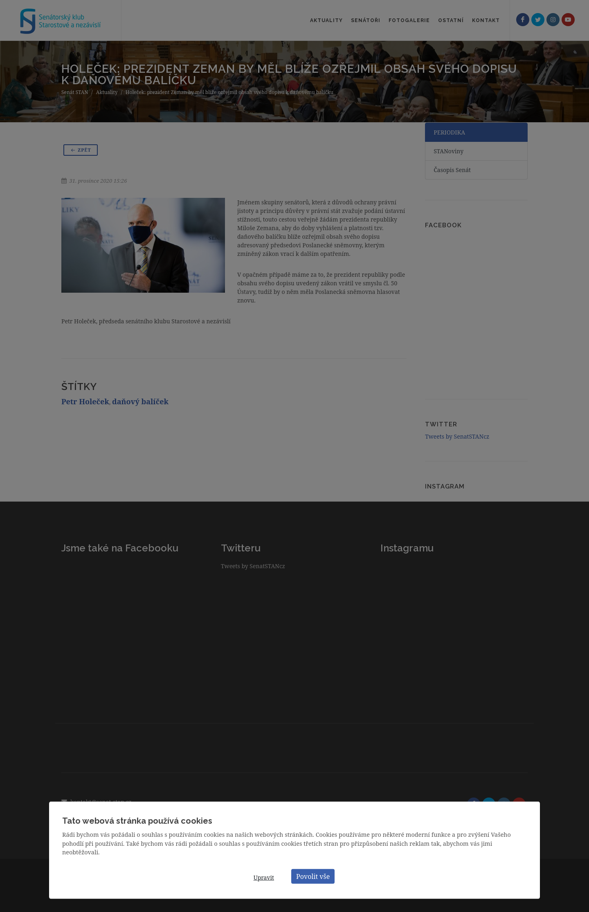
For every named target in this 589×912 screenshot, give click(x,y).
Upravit (264, 877)
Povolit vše (313, 876)
